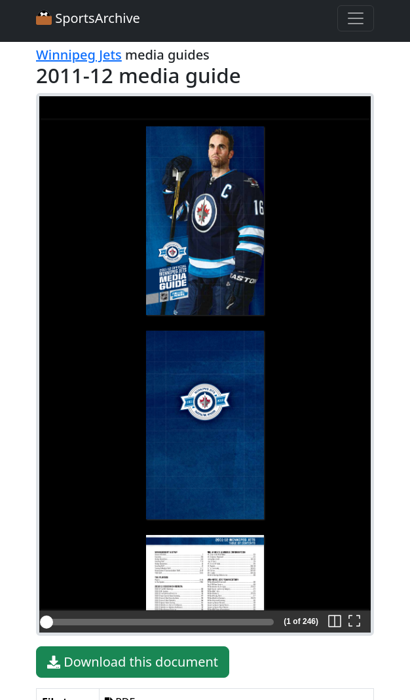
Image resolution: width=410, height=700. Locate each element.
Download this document (132, 662)
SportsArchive (88, 18)
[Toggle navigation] (355, 18)
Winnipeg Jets (79, 55)
